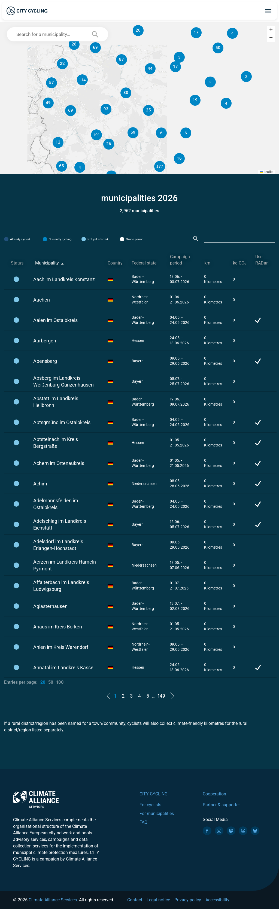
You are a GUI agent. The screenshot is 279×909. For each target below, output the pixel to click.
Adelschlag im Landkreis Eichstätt (59, 524)
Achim (40, 484)
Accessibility (217, 899)
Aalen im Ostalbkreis (55, 320)
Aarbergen (44, 340)
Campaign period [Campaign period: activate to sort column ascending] (180, 260)
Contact (134, 899)
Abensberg (45, 361)
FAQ (143, 822)
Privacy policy (187, 899)
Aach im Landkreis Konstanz (64, 279)
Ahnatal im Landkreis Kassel (64, 667)
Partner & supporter (221, 804)
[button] (210, 82)
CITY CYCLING (154, 793)
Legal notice (158, 899)
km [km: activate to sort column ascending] (207, 263)
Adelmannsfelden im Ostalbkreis (55, 504)
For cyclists (150, 804)
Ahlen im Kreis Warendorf (60, 647)
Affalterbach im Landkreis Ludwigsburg (61, 585)
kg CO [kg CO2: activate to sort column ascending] (239, 263)
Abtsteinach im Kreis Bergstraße (55, 442)
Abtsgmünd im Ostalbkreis (61, 422)
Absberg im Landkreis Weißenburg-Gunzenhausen (63, 381)
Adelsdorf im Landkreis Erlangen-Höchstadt (58, 545)
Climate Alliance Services (53, 899)
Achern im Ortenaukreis (58, 463)
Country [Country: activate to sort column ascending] (115, 263)
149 (161, 696)
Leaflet (267, 172)
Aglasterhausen (50, 606)
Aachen (41, 300)
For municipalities (157, 813)
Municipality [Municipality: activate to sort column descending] (47, 263)
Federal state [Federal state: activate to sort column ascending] (144, 263)
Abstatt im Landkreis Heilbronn (55, 402)
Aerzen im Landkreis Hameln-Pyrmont (65, 565)
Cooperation (214, 793)
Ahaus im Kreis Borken (57, 627)
